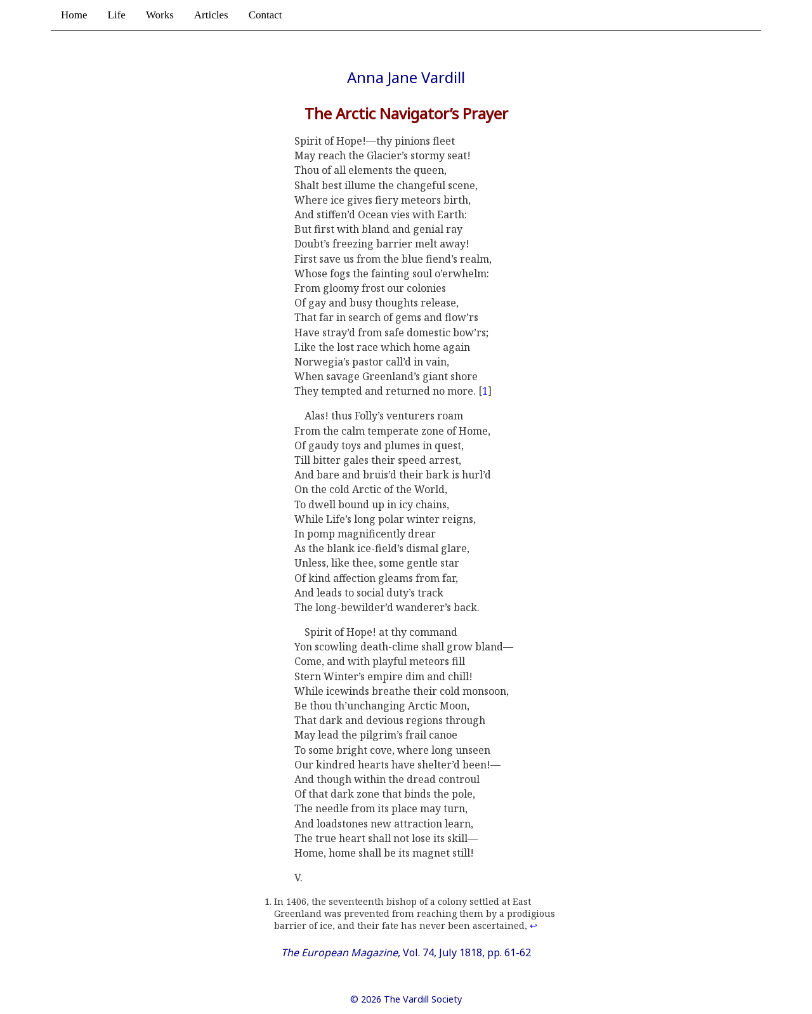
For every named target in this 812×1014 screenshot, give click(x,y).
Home (74, 15)
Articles (211, 15)
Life (117, 15)
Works (160, 15)
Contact (265, 15)
